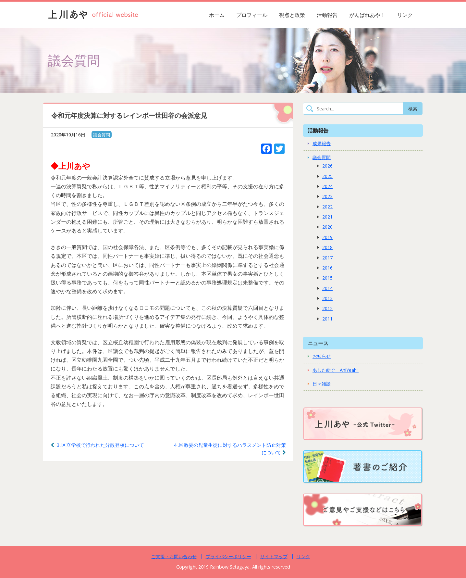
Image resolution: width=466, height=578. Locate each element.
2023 (327, 196)
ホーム (217, 15)
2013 (327, 298)
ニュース (318, 343)
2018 (327, 247)
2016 (327, 268)
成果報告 (322, 143)
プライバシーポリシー (228, 556)
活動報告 (327, 15)
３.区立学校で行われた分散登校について (97, 445)
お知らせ (322, 356)
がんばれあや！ (367, 15)
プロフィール (251, 15)
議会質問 (101, 135)
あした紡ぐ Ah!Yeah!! (336, 370)
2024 (327, 186)
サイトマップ (274, 556)
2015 (327, 278)
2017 (327, 258)
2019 (327, 237)
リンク (405, 15)
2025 (327, 176)
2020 (327, 227)
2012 (327, 308)
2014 (327, 288)
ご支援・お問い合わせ (174, 556)
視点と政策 (292, 15)
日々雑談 (322, 384)
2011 (327, 319)
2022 (327, 207)
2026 (327, 166)
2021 (327, 217)
